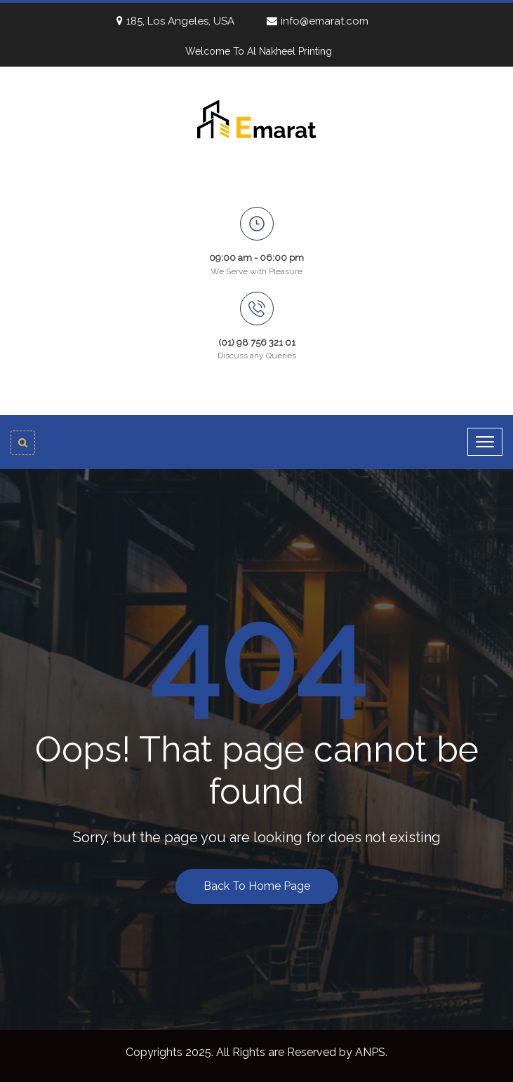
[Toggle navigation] (484, 442)
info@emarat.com (317, 21)
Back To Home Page (257, 886)
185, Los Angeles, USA (175, 21)
